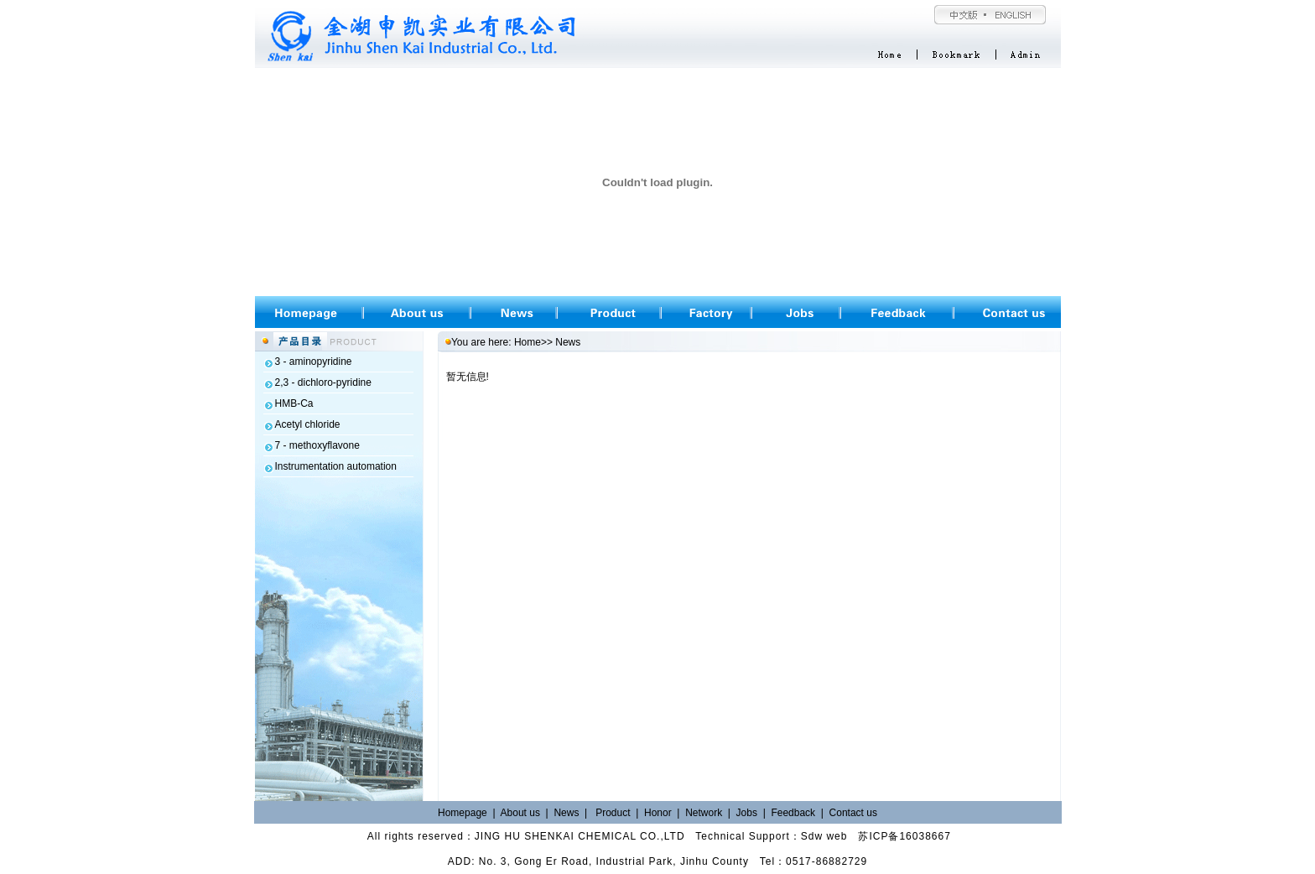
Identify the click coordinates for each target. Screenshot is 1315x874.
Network (703, 813)
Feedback (794, 813)
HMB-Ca (294, 403)
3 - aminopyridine (313, 361)
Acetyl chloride (307, 424)
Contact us (853, 813)
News (566, 813)
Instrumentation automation (336, 466)
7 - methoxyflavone (317, 445)
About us (520, 813)
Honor (658, 813)
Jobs (746, 813)
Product (612, 813)
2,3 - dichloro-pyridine (323, 382)
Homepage (462, 813)
